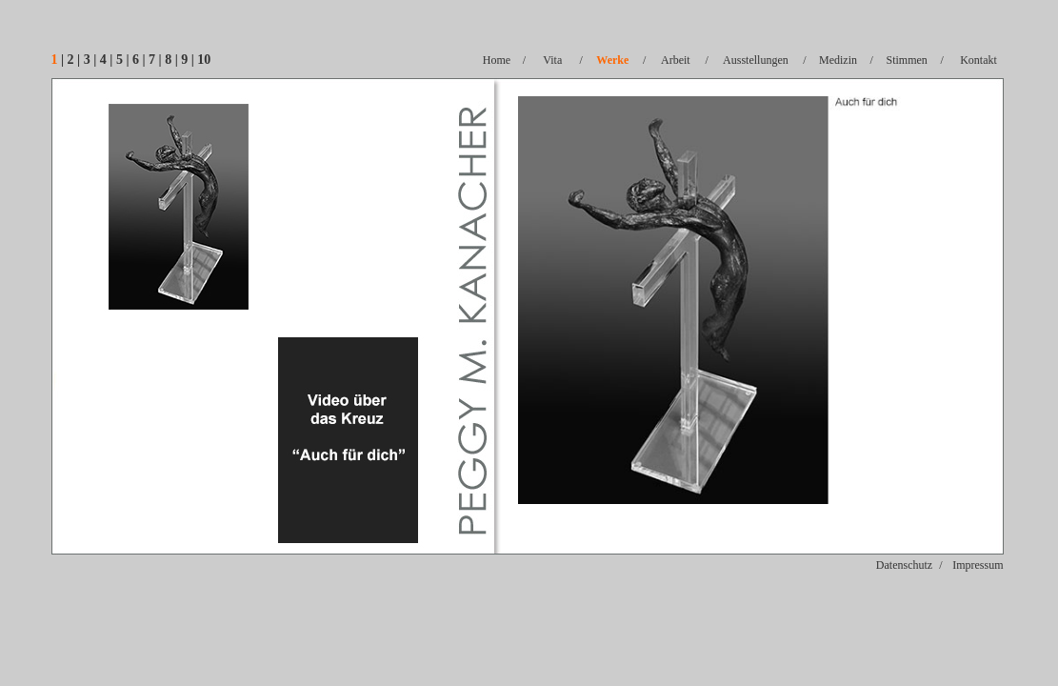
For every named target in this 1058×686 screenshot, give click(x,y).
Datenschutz (904, 565)
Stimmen (907, 60)
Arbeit (675, 60)
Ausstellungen (756, 60)
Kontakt (978, 60)
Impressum (977, 565)
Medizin (838, 60)
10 (203, 59)
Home (496, 60)
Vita (552, 60)
